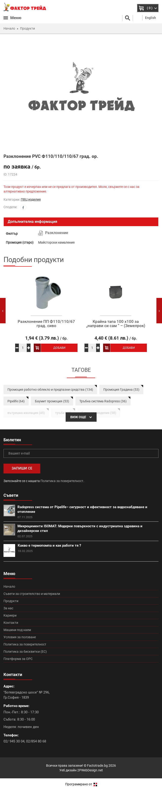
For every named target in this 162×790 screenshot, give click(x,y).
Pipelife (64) (16, 401)
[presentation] (3, 310)
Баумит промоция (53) (52, 401)
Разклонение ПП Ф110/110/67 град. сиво (46, 323)
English (150, 18)
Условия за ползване (19, 637)
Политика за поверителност (61, 481)
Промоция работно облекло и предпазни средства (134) (50, 389)
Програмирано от (81, 784)
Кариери (10, 615)
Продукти (10, 601)
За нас (8, 608)
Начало (9, 586)
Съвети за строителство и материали (31, 594)
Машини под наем (17, 630)
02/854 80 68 (36, 741)
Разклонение (56, 233)
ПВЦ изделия (31, 199)
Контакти (10, 622)
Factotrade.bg (97, 765)
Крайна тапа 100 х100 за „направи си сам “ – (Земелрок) (115, 323)
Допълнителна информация (32, 221)
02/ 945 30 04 (13, 741)
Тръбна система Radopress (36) (103, 401)
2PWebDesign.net (90, 770)
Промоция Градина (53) (121, 389)
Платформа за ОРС (18, 659)
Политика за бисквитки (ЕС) (25, 651)
